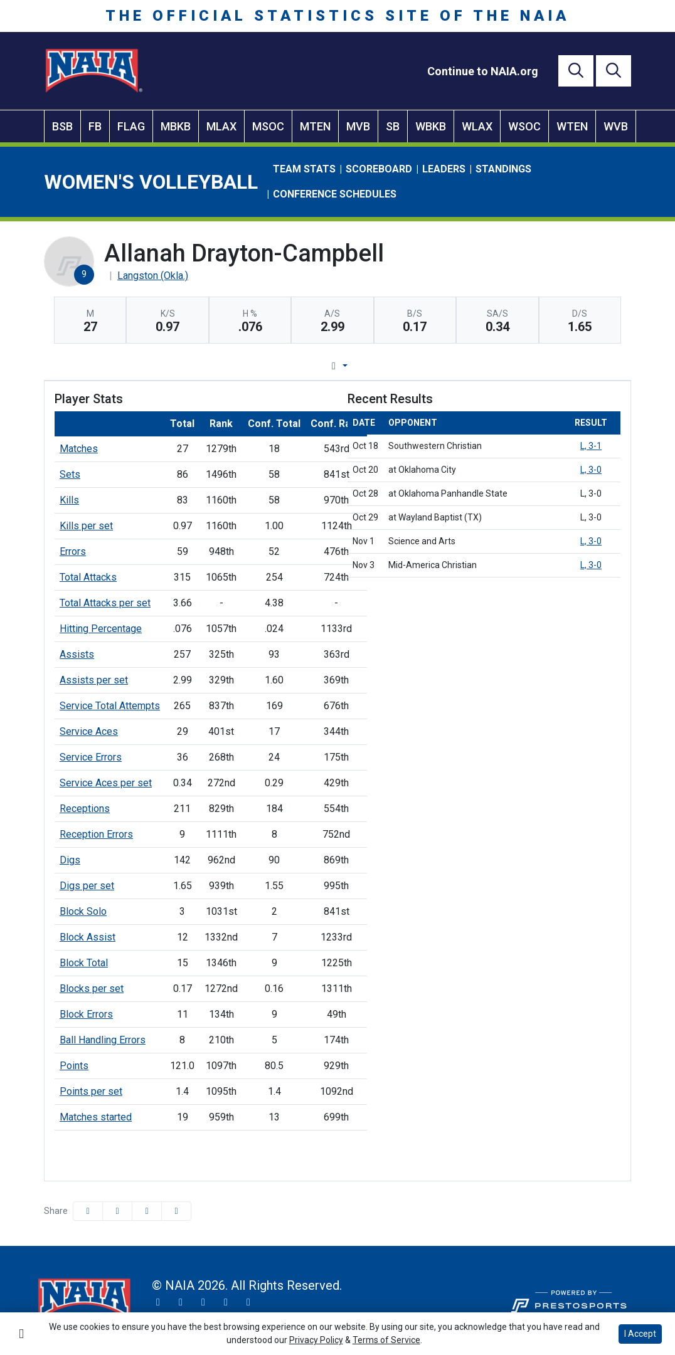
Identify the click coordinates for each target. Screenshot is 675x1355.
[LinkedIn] (248, 1302)
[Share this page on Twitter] (117, 1211)
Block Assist (87, 937)
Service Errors (91, 757)
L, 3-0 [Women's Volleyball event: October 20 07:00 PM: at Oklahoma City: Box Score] (591, 470)
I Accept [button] (640, 1334)
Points (74, 1066)
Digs (70, 860)
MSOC (268, 126)
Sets (70, 474)
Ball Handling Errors (103, 1040)
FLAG (131, 126)
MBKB (176, 126)
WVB (615, 126)
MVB (358, 126)
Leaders (443, 169)
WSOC (524, 126)
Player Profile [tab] (220, 366)
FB (95, 126)
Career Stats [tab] (385, 366)
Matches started (96, 1117)
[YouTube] (226, 1302)
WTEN (572, 126)
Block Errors (86, 1014)
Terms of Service (386, 1340)
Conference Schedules (334, 194)
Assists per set (94, 680)
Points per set (91, 1091)
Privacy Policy (316, 1340)
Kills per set (86, 526)
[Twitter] (158, 1302)
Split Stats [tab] (465, 366)
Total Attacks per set (105, 603)
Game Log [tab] (305, 366)
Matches (79, 449)
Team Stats (304, 169)
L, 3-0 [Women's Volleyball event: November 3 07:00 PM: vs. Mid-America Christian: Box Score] (591, 565)
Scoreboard (379, 169)
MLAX (221, 126)
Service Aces (89, 731)
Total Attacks (88, 577)
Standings (503, 169)
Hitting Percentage (101, 629)
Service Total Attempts (110, 706)
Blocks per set (92, 988)
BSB (62, 126)
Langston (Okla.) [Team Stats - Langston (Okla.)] (152, 276)
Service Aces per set (106, 783)
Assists (77, 654)
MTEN (315, 126)
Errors (73, 551)
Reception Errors (96, 834)
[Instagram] (180, 1302)
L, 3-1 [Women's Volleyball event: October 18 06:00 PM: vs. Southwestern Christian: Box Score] (591, 446)
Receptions (85, 809)
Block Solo (83, 911)
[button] (176, 1211)
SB (393, 126)
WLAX (477, 126)
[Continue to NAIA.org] (482, 71)
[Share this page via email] (147, 1211)
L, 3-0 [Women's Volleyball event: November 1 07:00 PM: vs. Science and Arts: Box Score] (591, 541)
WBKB (430, 126)
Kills (69, 500)
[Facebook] (203, 1302)
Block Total (84, 963)
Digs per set (87, 886)
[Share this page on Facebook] (88, 1211)
